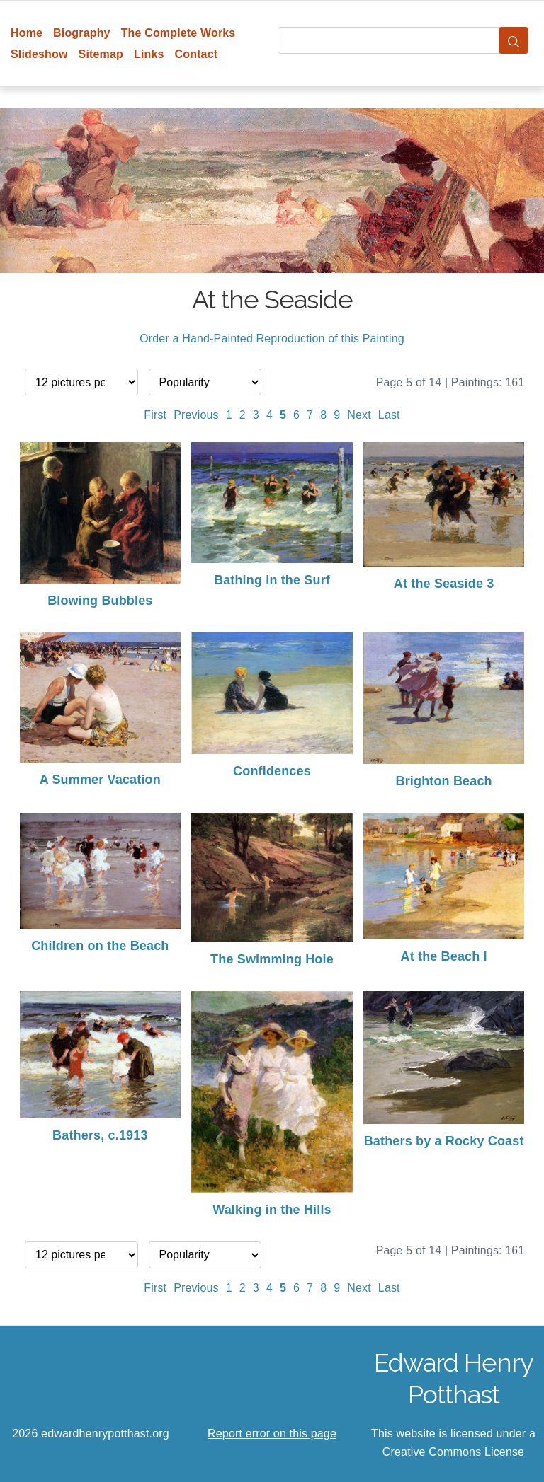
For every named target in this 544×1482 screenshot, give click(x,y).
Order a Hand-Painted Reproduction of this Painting (272, 338)
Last (389, 415)
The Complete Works (178, 33)
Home (26, 33)
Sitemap (101, 54)
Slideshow (39, 54)
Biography (81, 33)
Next (359, 415)
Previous (196, 415)
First (155, 415)
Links (149, 54)
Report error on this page (272, 1434)
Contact (196, 54)
